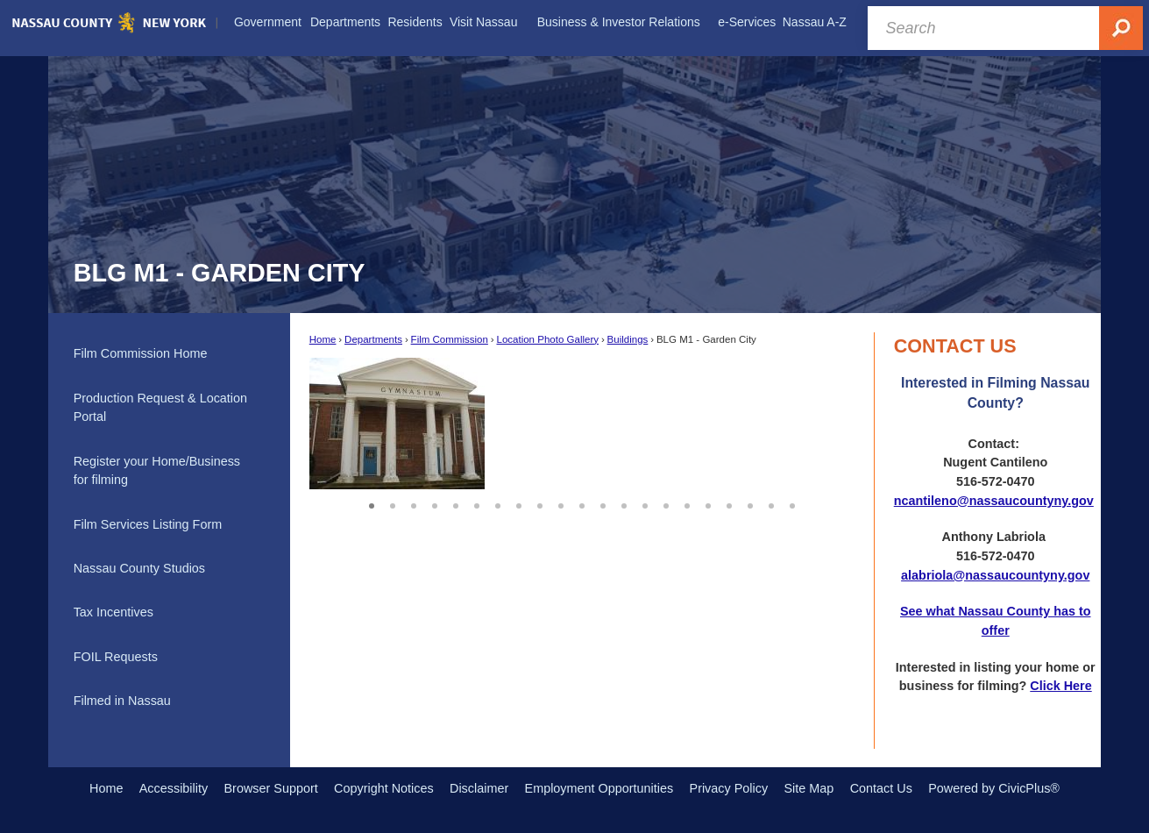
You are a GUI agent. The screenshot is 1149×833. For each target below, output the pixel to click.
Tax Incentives (113, 612)
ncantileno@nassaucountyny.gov (994, 501)
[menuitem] (268, 23)
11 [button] (581, 503)
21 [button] (792, 503)
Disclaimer (479, 788)
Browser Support (271, 788)
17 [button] (708, 503)
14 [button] (645, 503)
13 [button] (624, 503)
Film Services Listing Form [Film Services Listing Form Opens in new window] (148, 524)
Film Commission (449, 339)
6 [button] (476, 503)
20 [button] (771, 503)
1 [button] (371, 503)
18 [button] (729, 503)
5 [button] (455, 503)
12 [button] (603, 503)
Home (323, 339)
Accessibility (173, 788)
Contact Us (881, 788)
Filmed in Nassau (122, 701)
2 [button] (392, 503)
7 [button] (497, 503)
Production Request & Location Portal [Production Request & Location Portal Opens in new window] (160, 407)
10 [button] (560, 503)
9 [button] (539, 503)
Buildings (628, 339)
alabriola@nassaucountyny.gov (995, 575)
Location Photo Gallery (547, 339)
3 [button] (413, 503)
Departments (373, 339)
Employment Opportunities (599, 788)
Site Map (808, 788)
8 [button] (518, 503)
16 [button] (687, 503)
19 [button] (750, 503)
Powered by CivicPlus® (994, 788)
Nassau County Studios (139, 568)
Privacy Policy (729, 788)
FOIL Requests (116, 657)
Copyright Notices (384, 788)
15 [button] (666, 503)
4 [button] (434, 503)
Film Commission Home (141, 353)
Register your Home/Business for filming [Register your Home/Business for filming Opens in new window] (157, 471)
